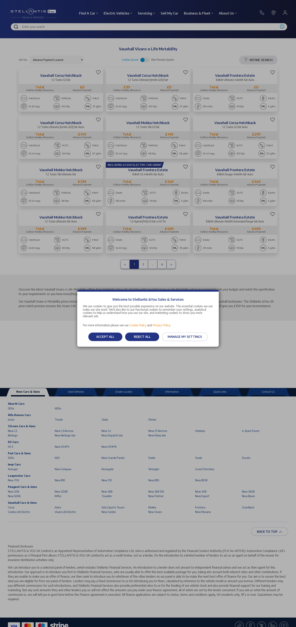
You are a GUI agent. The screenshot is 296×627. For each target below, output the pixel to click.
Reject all (142, 337)
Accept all (105, 337)
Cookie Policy (138, 325)
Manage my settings (185, 337)
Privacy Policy (161, 325)
